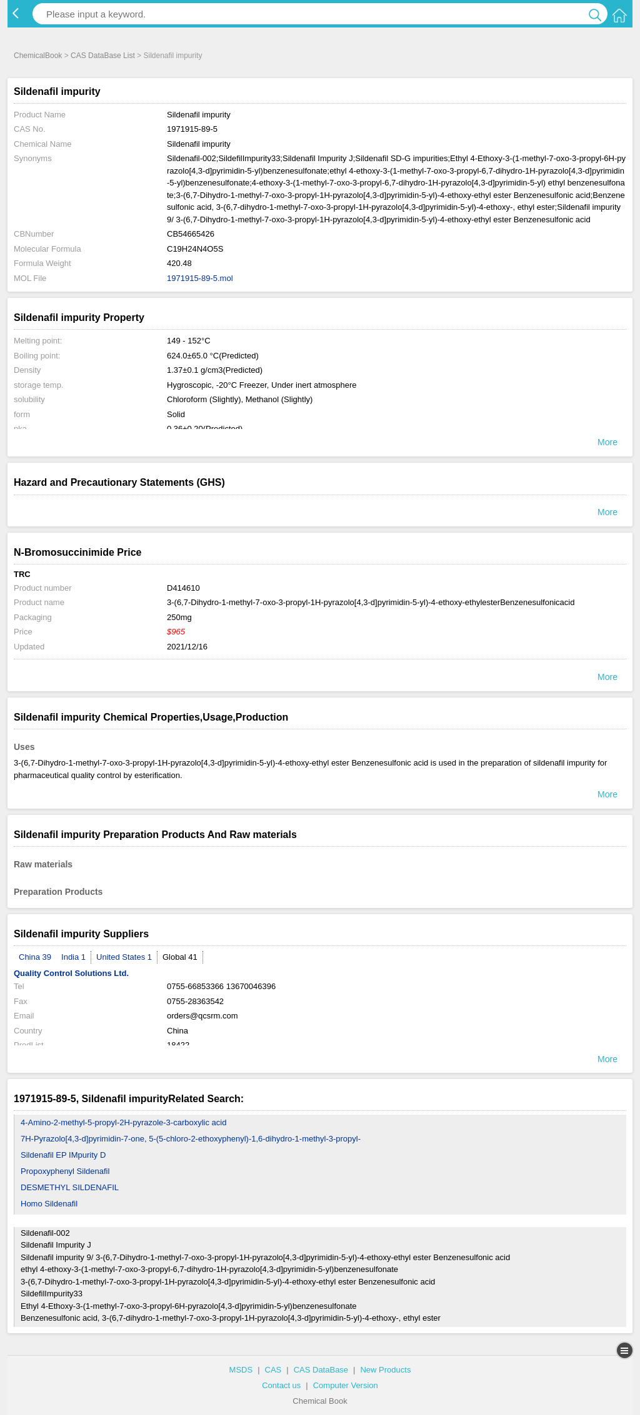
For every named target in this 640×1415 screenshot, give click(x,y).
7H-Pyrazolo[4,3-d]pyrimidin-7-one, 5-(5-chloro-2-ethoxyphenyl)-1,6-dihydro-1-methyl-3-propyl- (191, 1138)
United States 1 (124, 957)
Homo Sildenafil (49, 1203)
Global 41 (180, 957)
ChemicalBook (38, 55)
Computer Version (345, 1385)
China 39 (35, 957)
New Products (385, 1369)
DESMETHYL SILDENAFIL (70, 1187)
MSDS (241, 1369)
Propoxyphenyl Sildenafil (65, 1171)
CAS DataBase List (103, 55)
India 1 (73, 957)
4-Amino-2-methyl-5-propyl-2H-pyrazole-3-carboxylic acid (123, 1122)
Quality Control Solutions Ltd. (71, 973)
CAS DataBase (321, 1369)
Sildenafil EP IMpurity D (63, 1155)
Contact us (281, 1385)
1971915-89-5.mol (200, 278)
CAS (273, 1369)
